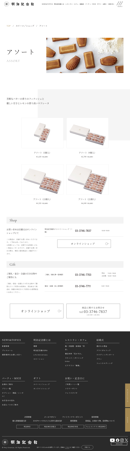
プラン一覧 (6, 388)
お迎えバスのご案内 (10, 404)
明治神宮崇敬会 (50, 426)
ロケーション (38, 359)
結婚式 (82, 4)
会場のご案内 (7, 384)
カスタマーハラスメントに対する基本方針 (47, 420)
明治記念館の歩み (40, 350)
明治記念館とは (59, 4)
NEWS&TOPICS (47, 4)
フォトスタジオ (71, 393)
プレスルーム (7, 350)
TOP (9, 25)
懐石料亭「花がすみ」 (74, 353)
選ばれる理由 (102, 346)
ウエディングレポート (105, 354)
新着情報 (5, 346)
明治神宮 (27, 426)
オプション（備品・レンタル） (13, 394)
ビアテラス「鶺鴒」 (73, 365)
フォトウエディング (105, 363)
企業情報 (27, 417)
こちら (67, 447)
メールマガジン (50, 417)
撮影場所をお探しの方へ (12, 354)
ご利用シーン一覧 (72, 384)
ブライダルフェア (104, 350)
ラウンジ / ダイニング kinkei (74, 359)
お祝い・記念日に (108, 4)
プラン (99, 359)
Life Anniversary (40, 354)
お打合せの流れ (8, 400)
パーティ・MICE (90, 4)
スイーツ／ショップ (25, 25)
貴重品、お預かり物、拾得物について (100, 420)
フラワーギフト (71, 388)
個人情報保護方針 (19, 420)
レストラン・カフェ (72, 4)
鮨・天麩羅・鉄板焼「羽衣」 (75, 348)
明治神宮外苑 (73, 426)
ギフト (37, 378)
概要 (35, 346)
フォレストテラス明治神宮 (96, 426)
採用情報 (95, 417)
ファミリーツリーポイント (72, 417)
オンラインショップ (41, 388)
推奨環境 (73, 420)
